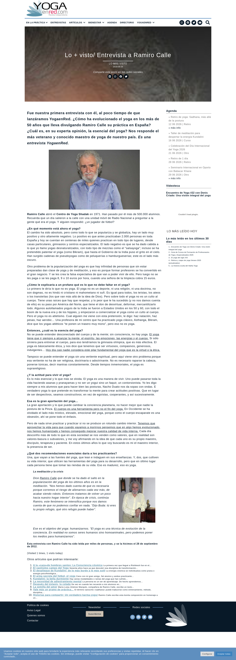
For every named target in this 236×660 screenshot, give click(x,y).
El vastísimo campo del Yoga (51, 568)
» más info (175, 128)
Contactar (32, 620)
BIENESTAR (94, 22)
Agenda (171, 110)
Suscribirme (94, 614)
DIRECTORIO (127, 22)
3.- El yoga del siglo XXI (178, 258)
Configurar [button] (207, 654)
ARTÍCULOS (75, 22)
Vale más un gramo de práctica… (53, 589)
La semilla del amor (45, 587)
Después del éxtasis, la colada (52, 584)
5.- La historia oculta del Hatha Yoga (183, 266)
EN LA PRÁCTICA (35, 22)
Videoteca (173, 185)
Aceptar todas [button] (223, 654)
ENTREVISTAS (58, 22)
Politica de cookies (38, 605)
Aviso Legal (33, 610)
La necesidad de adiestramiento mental (57, 581)
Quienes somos (36, 615)
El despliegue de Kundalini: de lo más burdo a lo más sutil (69, 570)
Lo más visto (118, 63)
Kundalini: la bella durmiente (51, 578)
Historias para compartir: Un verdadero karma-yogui (65, 595)
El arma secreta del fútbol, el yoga (54, 576)
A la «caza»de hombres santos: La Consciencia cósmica (67, 565)
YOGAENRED (144, 22)
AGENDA (112, 22)
